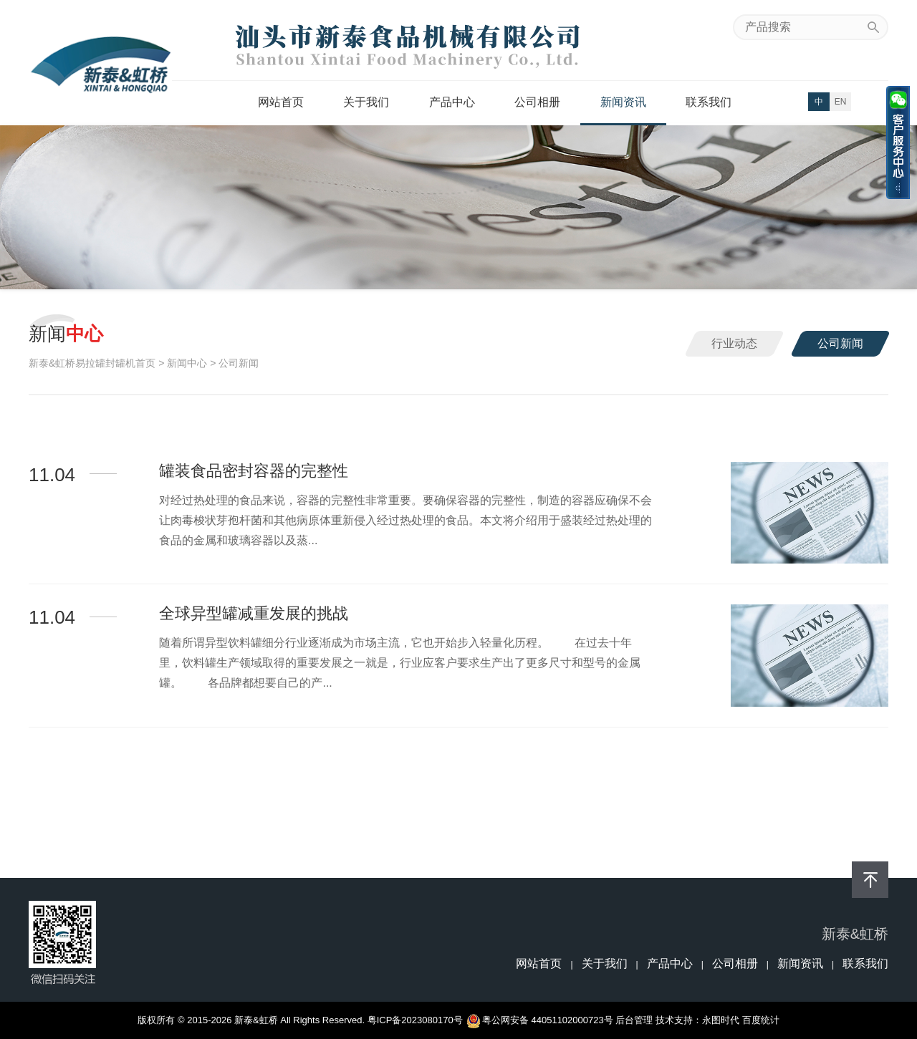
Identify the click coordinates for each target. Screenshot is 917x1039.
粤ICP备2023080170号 (415, 1020)
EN (841, 102)
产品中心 (452, 102)
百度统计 (760, 1020)
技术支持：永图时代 (697, 1020)
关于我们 (366, 102)
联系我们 (708, 102)
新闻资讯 (623, 102)
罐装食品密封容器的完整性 (253, 471)
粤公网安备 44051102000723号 (540, 1020)
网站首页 (281, 102)
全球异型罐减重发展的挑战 (253, 613)
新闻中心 (187, 363)
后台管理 (634, 1020)
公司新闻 (840, 343)
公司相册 (537, 102)
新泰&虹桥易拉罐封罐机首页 (92, 363)
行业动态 (734, 343)
